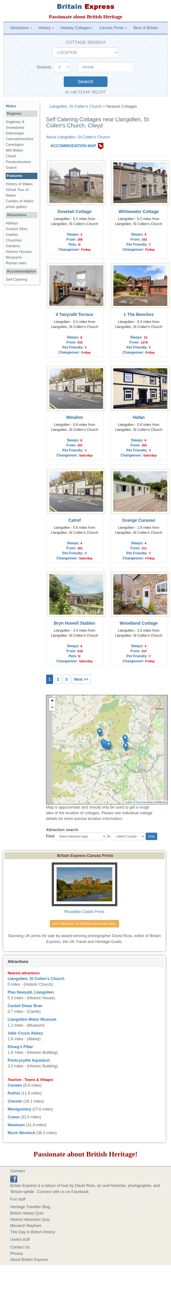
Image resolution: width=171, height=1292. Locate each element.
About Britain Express (29, 1259)
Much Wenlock (21, 1133)
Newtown (16, 1125)
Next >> (81, 679)
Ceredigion (15, 145)
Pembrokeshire (18, 162)
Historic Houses (19, 252)
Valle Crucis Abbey (25, 1033)
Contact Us (20, 1247)
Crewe (13, 1117)
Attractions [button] (21, 28)
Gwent (11, 168)
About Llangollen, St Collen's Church (78, 137)
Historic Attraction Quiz (30, 1219)
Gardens (13, 246)
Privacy (16, 1253)
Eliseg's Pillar (20, 1047)
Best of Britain (145, 28)
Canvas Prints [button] (113, 28)
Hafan (139, 417)
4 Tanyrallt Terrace (74, 314)
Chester (15, 1101)
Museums (14, 257)
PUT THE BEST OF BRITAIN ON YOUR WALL (84, 923)
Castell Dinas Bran (25, 1006)
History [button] (46, 28)
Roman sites (16, 263)
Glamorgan (15, 133)
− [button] (52, 707)
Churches (14, 240)
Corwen (15, 1085)
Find (50, 836)
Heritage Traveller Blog (30, 1207)
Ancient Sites (17, 229)
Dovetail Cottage (74, 211)
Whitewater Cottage (139, 211)
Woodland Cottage (139, 623)
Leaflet (128, 802)
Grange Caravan (138, 520)
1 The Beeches (139, 314)
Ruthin (14, 1093)
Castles (12, 235)
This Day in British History (32, 1232)
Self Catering (16, 279)
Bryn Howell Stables (74, 623)
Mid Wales (14, 150)
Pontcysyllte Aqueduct (29, 1060)
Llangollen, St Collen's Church (75, 106)
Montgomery (19, 1109)
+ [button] (52, 701)
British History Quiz (27, 1213)
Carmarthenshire (19, 139)
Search (85, 81)
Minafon (74, 417)
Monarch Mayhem (26, 1225)
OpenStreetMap (144, 802)
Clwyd (11, 156)
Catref (74, 520)
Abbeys (12, 223)
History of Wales (19, 184)
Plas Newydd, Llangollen (31, 992)
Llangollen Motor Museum (32, 1019)
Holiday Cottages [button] (76, 28)
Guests (45, 67)
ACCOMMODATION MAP (73, 146)
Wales (11, 106)
